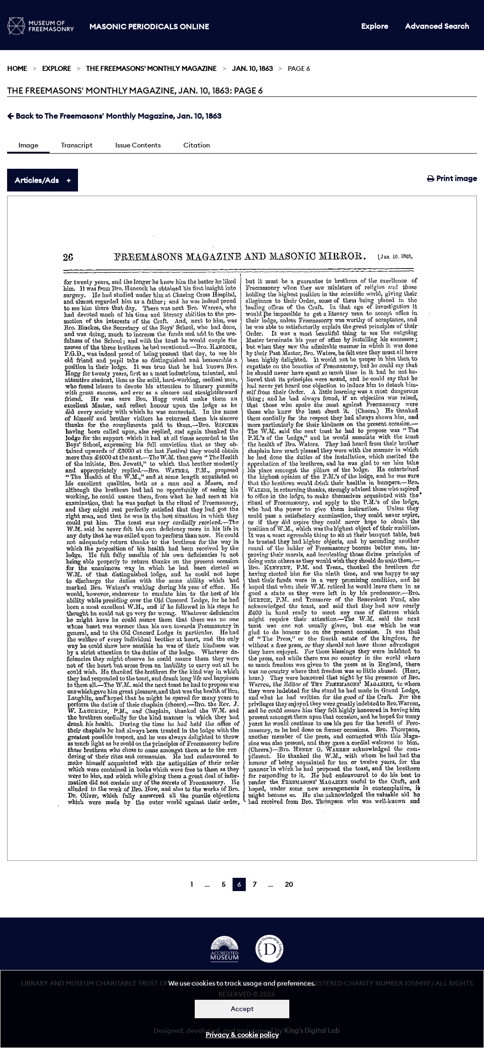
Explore (374, 26)
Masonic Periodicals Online (149, 26)
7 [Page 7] (254, 884)
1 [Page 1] (191, 884)
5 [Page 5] (223, 884)
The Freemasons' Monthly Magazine (151, 68)
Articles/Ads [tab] (37, 180)
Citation (196, 145)
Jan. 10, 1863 (252, 68)
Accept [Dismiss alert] (242, 1009)
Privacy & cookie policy (242, 1035)
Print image (452, 178)
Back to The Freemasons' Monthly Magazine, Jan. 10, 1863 (114, 116)
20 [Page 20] (289, 884)
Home (17, 68)
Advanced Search (437, 26)
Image (28, 145)
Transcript (77, 145)
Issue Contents (138, 145)
